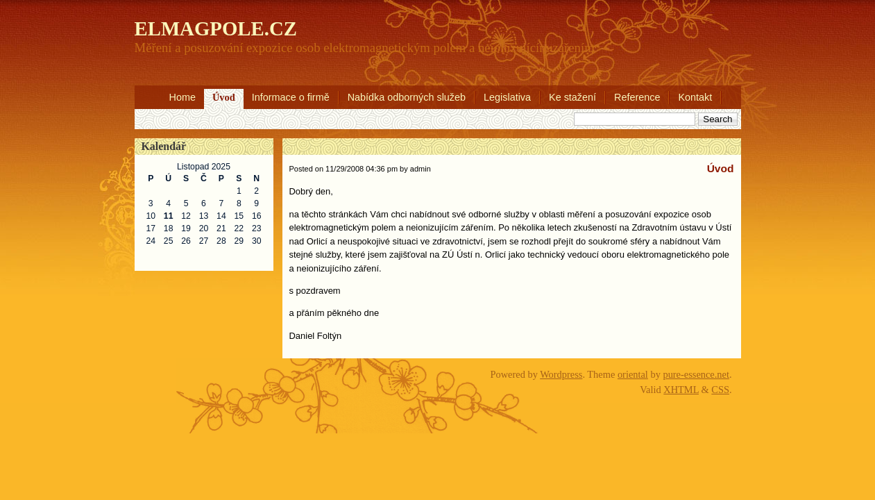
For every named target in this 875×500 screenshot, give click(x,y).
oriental (633, 374)
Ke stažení (572, 97)
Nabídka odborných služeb (407, 97)
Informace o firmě (291, 97)
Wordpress (561, 374)
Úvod (223, 97)
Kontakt (695, 97)
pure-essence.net (696, 374)
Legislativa (507, 97)
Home (182, 97)
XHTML (681, 389)
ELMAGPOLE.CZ (216, 28)
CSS (720, 389)
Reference (637, 97)
